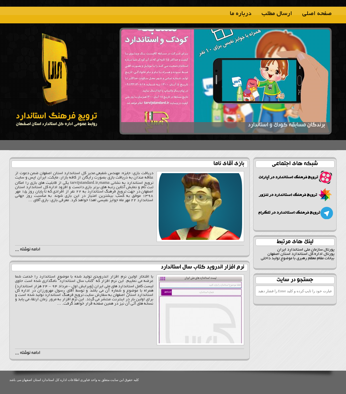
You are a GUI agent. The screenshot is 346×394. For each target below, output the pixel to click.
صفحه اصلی (317, 14)
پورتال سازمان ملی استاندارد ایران (305, 250)
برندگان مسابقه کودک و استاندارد (286, 122)
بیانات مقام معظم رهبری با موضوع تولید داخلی (297, 258)
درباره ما (240, 14)
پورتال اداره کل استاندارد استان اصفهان (301, 254)
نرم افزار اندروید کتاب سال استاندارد (202, 267)
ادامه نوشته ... (27, 249)
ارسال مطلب (277, 14)
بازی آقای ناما (228, 164)
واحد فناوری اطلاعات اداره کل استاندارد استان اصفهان (59, 380)
